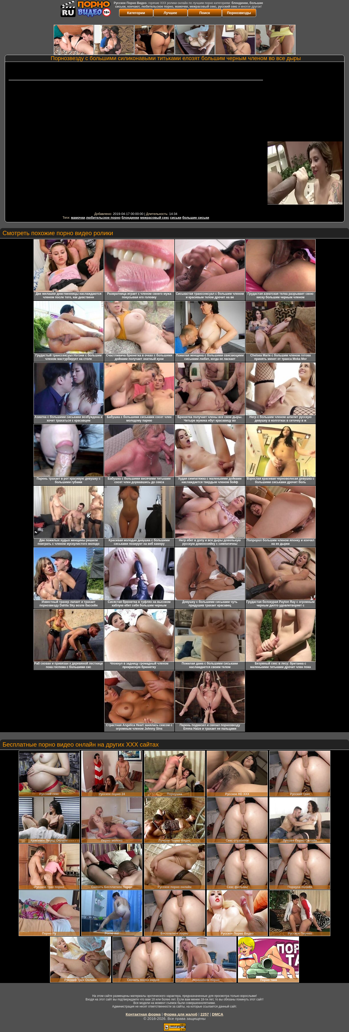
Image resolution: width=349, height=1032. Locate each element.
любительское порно (103, 217)
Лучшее (170, 13)
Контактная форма (143, 1014)
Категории (136, 13)
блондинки (130, 217)
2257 (204, 1014)
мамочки (78, 217)
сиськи (175, 217)
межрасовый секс (154, 217)
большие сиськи (195, 217)
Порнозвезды (239, 13)
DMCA (217, 1014)
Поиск (204, 13)
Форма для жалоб (180, 1014)
